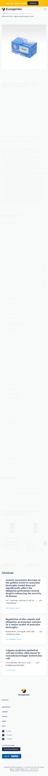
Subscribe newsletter (11, 749)
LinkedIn (6, 731)
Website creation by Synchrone (29, 771)
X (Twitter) (7, 739)
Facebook (7, 735)
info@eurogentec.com (21, 769)
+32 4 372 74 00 (34, 769)
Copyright (6, 767)
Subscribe (33, 3)
